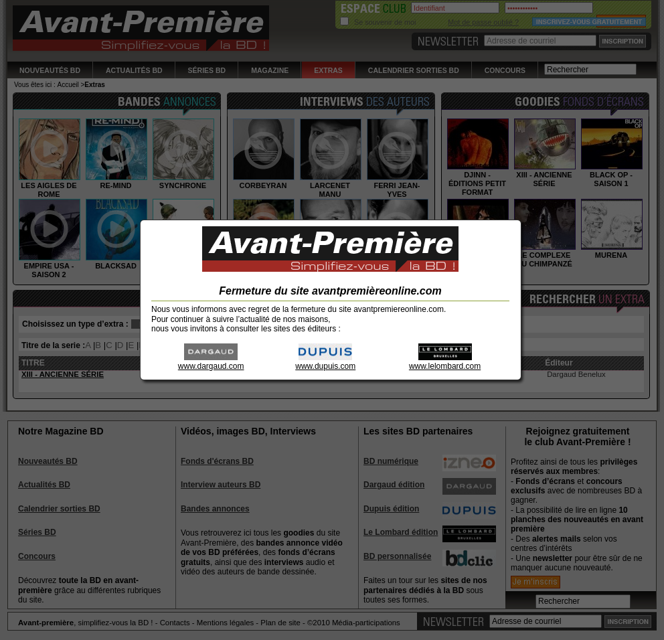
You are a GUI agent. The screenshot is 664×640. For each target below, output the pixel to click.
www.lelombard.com (445, 362)
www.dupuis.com (325, 362)
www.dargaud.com (211, 362)
